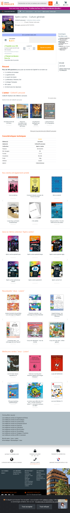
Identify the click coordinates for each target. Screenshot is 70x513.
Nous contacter (29, 483)
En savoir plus (52, 98)
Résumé (61, 63)
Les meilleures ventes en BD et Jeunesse (14, 435)
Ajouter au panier (45, 47)
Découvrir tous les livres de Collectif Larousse (43, 131)
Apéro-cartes (40, 146)
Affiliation (38, 472)
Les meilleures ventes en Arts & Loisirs (13, 429)
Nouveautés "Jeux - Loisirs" (13, 291)
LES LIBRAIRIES (17, 471)
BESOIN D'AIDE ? (29, 471)
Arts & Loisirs (6, 438)
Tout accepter (27, 507)
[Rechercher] (33, 3)
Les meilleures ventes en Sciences (12, 425)
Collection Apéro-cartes (33, 20)
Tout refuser (44, 507)
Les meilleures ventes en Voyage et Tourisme (15, 433)
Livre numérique (29, 481)
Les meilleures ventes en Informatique (13, 419)
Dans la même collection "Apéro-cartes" (18, 232)
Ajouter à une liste (29, 35)
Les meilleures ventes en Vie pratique (13, 431)
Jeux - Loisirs (14, 438)
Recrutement (39, 477)
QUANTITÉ (29, 46)
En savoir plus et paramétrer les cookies (47, 502)
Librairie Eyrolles (17, 472)
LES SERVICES (40, 471)
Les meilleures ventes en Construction (13, 421)
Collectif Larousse (20, 20)
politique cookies (48, 500)
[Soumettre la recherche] (50, 3)
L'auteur (62, 66)
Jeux (20, 440)
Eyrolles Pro (16, 474)
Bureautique (14, 440)
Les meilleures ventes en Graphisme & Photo (15, 418)
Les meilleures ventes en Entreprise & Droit (14, 423)
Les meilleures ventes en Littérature (12, 427)
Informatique (6, 440)
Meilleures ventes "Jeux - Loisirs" (15, 351)
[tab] (15, 40)
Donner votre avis (34, 22)
